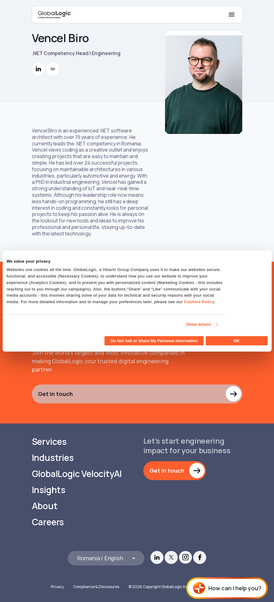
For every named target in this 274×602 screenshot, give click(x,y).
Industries (53, 457)
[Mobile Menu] (231, 15)
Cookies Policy (199, 301)
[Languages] (106, 558)
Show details (198, 324)
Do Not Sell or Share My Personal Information (154, 340)
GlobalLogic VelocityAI (77, 473)
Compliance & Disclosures (96, 586)
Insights (48, 490)
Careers (48, 522)
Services (49, 441)
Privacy (57, 586)
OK (236, 340)
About (45, 506)
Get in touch (55, 394)
